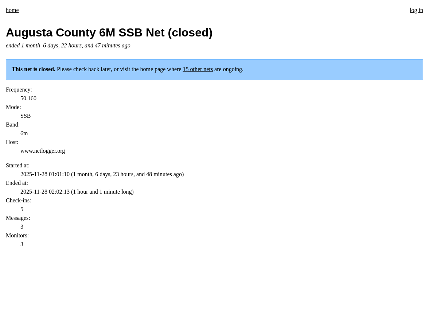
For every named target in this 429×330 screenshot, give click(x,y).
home (12, 10)
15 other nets (198, 69)
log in (416, 10)
